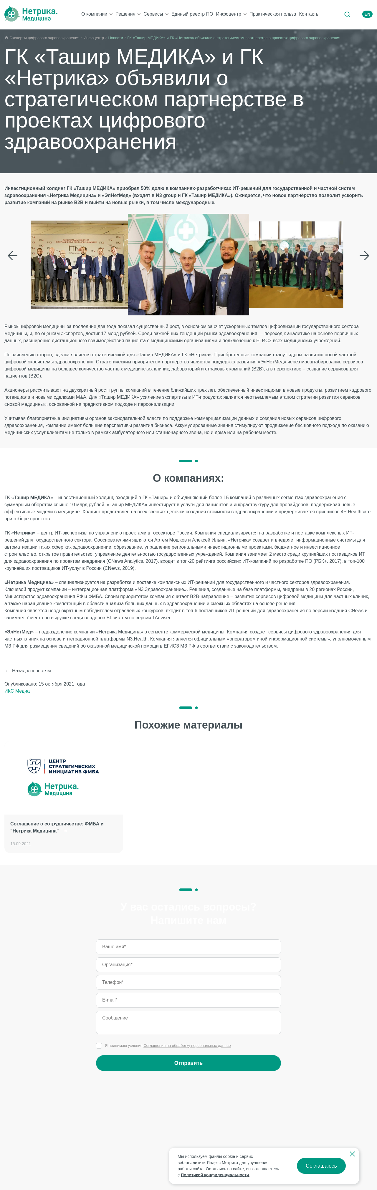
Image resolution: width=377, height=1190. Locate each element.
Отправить (188, 1063)
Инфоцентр (228, 13)
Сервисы (153, 13)
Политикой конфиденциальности (215, 1175)
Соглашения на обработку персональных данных (187, 1045)
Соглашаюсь (321, 1166)
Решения (125, 13)
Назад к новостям (31, 670)
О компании (94, 13)
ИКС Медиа (17, 691)
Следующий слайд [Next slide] (365, 255)
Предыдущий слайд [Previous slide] (12, 255)
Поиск (346, 14)
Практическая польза (272, 13)
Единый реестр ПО (192, 13)
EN (367, 14)
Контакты (309, 13)
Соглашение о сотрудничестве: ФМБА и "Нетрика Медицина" (57, 827)
